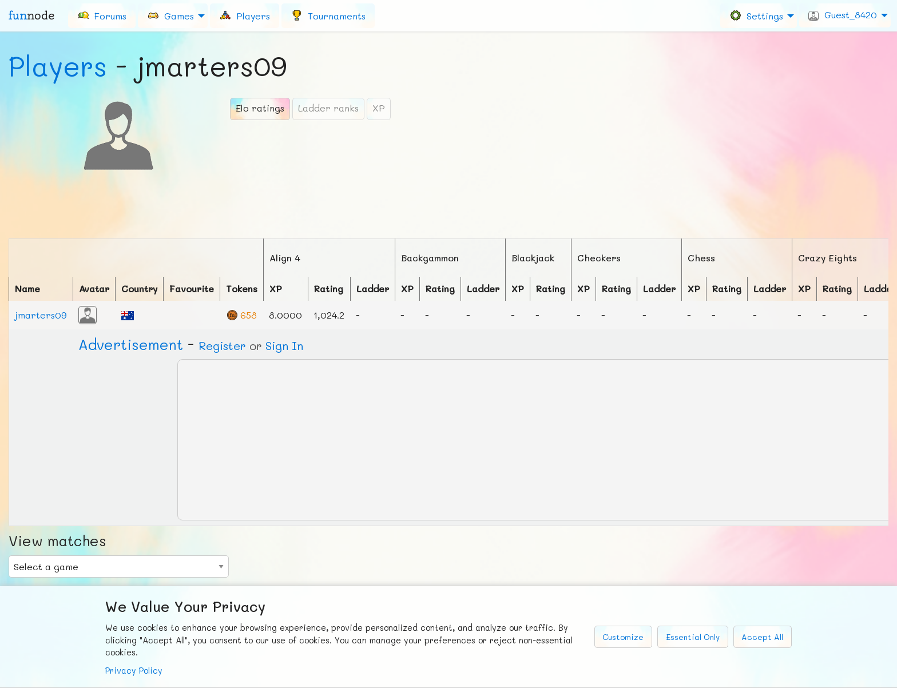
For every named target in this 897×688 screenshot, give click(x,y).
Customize (623, 637)
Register (222, 345)
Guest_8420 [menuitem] (842, 15)
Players (58, 65)
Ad (130, 344)
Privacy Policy (133, 670)
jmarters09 (41, 315)
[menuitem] (102, 15)
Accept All (762, 637)
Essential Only (693, 637)
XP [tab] (378, 108)
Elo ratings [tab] (260, 108)
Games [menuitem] (170, 15)
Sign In (284, 345)
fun (31, 15)
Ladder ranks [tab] (328, 108)
